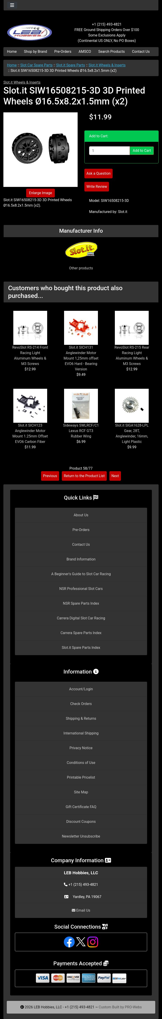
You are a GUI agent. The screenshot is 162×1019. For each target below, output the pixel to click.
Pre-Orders (63, 51)
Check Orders (81, 704)
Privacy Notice (81, 748)
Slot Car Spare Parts (36, 65)
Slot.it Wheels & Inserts (106, 65)
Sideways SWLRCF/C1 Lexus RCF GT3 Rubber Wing (81, 430)
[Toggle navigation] (12, 5)
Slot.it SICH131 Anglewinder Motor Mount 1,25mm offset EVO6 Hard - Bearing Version (81, 358)
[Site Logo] (29, 30)
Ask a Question (98, 173)
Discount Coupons (81, 821)
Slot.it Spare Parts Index (81, 647)
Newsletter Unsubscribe (81, 836)
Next (115, 476)
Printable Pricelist (81, 777)
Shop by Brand (35, 51)
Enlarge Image (40, 193)
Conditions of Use (81, 763)
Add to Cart (142, 150)
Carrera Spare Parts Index (81, 633)
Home (12, 51)
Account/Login (81, 689)
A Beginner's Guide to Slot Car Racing (81, 574)
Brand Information (81, 559)
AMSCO (85, 51)
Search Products (111, 51)
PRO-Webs (133, 1007)
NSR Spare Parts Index (81, 603)
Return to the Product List (84, 476)
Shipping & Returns (81, 718)
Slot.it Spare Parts (70, 65)
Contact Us (141, 51)
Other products (81, 268)
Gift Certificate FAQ (81, 807)
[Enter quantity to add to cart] (109, 150)
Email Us (81, 910)
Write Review (96, 186)
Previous (50, 476)
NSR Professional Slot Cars (81, 589)
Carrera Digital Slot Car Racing (81, 618)
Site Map (81, 792)
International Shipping (80, 733)
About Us (81, 515)
